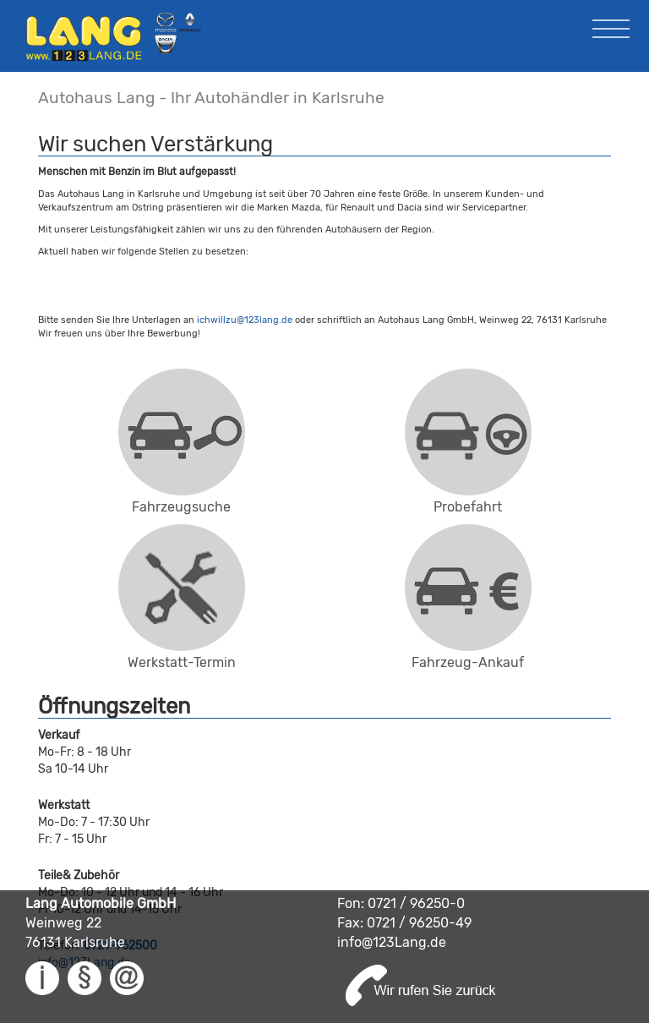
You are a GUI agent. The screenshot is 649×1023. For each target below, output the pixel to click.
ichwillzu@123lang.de (244, 320)
